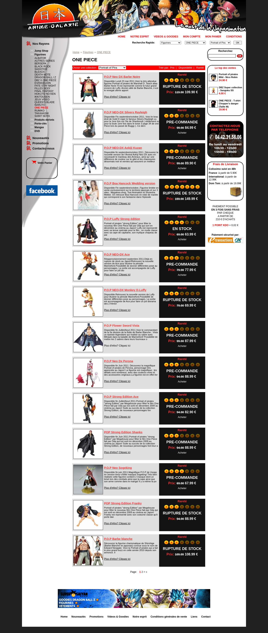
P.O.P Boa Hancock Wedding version (129, 183)
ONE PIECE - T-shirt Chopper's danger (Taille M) (229, 103)
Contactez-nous (43, 148)
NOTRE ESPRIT (139, 36)
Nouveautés (40, 138)
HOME (121, 36)
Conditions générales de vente (169, 616)
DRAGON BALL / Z (45, 77)
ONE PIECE (41, 107)
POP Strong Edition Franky (123, 503)
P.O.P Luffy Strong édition (122, 219)
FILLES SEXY (42, 88)
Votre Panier (42, 162)
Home (76, 52)
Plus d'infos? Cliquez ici (117, 96)
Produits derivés (44, 119)
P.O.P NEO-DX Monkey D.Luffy (125, 290)
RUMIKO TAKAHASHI (42, 112)
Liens (194, 616)
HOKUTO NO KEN (45, 93)
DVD (37, 131)
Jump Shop (41, 50)
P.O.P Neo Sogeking (118, 467)
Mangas (39, 127)
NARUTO (40, 105)
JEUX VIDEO (42, 99)
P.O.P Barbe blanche (118, 539)
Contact (206, 616)
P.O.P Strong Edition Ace (121, 396)
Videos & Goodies (118, 616)
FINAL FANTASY (44, 91)
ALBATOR (40, 58)
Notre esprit (140, 616)
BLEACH (40, 71)
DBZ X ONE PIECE (45, 80)
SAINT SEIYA (42, 116)
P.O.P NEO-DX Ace (117, 254)
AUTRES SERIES (45, 60)
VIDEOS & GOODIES (166, 36)
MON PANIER (213, 36)
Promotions (40, 143)
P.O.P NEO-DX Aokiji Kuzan (123, 148)
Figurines (40, 54)
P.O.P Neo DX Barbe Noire (122, 76)
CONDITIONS (234, 36)
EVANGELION (43, 83)
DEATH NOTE (42, 74)
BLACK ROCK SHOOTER (43, 68)
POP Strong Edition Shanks (123, 432)
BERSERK (40, 63)
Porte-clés (41, 123)
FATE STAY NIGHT (45, 85)
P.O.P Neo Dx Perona (118, 361)
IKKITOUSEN (42, 96)
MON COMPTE (192, 36)
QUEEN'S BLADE (45, 102)
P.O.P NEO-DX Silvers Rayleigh (125, 112)
